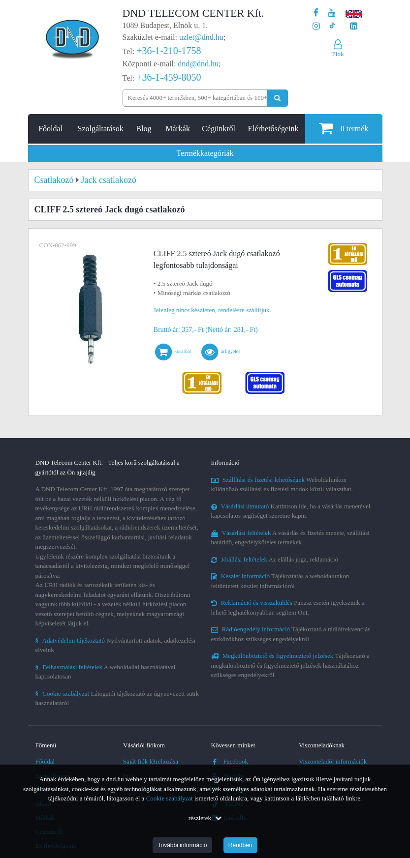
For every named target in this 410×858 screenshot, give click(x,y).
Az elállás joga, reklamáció (275, 559)
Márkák (177, 128)
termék (343, 128)
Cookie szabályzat (169, 798)
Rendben (240, 845)
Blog (143, 128)
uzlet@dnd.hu (201, 37)
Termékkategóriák (204, 153)
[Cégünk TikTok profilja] (332, 26)
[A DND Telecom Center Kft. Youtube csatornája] (332, 13)
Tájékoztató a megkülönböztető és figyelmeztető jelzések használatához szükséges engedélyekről (290, 665)
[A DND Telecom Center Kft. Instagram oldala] (316, 26)
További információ (182, 845)
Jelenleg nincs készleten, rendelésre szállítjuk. (212, 310)
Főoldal (50, 128)
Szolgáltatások (101, 128)
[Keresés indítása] (277, 98)
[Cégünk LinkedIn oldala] (353, 26)
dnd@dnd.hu (198, 63)
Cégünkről (218, 128)
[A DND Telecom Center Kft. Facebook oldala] (316, 13)
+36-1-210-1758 (168, 50)
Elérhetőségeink (273, 128)
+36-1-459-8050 (168, 77)
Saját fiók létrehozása (150, 761)
